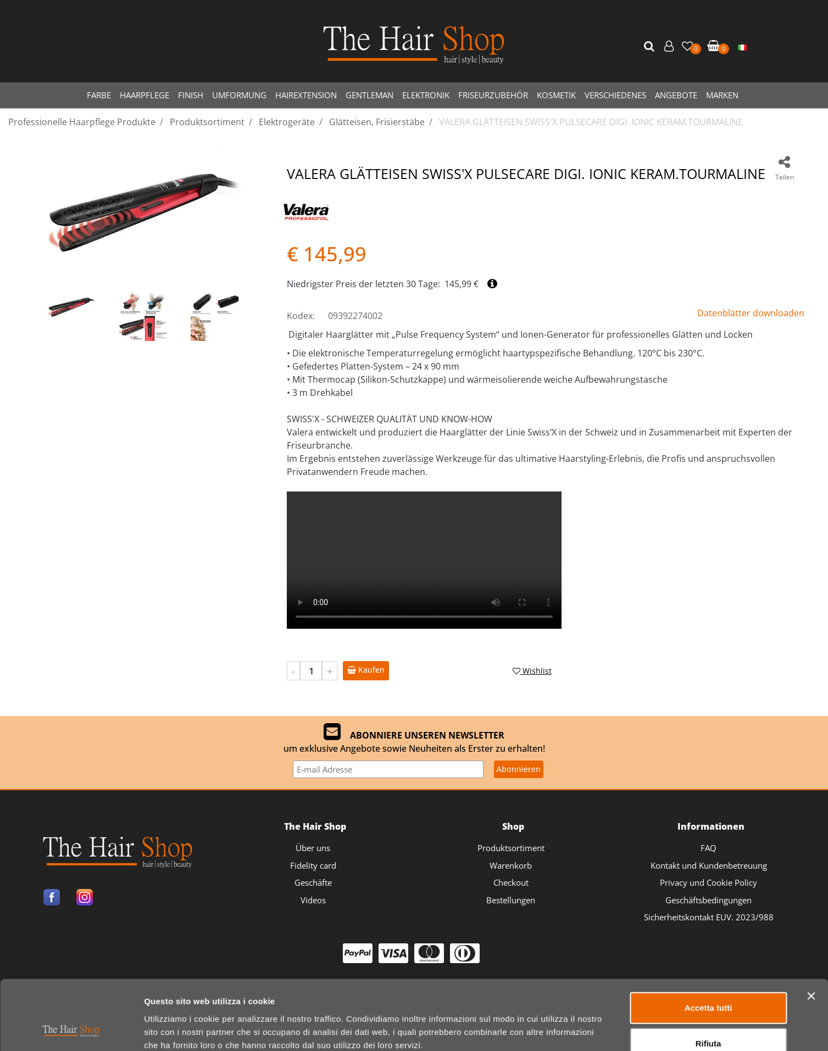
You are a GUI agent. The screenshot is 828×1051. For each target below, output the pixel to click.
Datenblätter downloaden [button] (750, 313)
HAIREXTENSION (306, 95)
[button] (650, 46)
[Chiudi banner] (811, 931)
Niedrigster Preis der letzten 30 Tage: (363, 284)
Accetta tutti (708, 942)
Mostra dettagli (577, 1029)
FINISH (190, 95)
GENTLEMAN (369, 95)
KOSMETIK (556, 95)
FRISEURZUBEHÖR (493, 95)
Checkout (511, 882)
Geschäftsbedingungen (708, 900)
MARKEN (722, 95)
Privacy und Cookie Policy (708, 882)
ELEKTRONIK (425, 95)
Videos (313, 900)
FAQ (708, 847)
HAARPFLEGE (144, 95)
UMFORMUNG (239, 95)
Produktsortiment (510, 847)
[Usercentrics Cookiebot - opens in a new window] (71, 1029)
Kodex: (301, 316)
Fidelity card (313, 865)
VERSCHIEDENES (615, 95)
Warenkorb (511, 865)
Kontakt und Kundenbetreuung (709, 865)
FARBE (99, 95)
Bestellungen (510, 900)
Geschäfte (313, 882)
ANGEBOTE (676, 95)
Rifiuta (708, 978)
